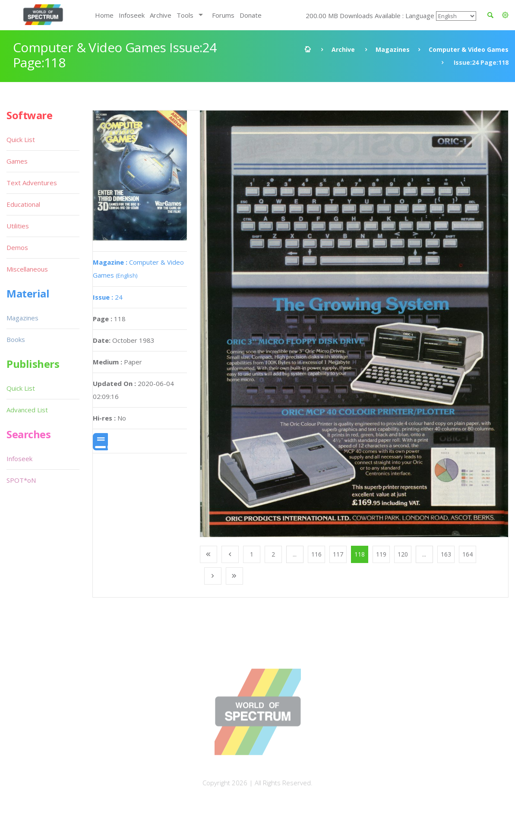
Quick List (20, 139)
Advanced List (27, 409)
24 (108, 297)
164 (467, 554)
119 (381, 554)
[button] (505, 15)
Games (17, 161)
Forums (223, 15)
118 (359, 554)
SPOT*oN (21, 480)
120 (403, 554)
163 (446, 554)
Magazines (393, 49)
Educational (23, 204)
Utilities (17, 225)
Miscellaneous (27, 269)
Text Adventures (31, 182)
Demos (17, 247)
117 (338, 554)
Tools (185, 15)
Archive (160, 15)
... (295, 554)
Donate (251, 15)
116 (316, 554)
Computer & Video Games (469, 49)
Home (104, 15)
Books (15, 339)
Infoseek (132, 15)
